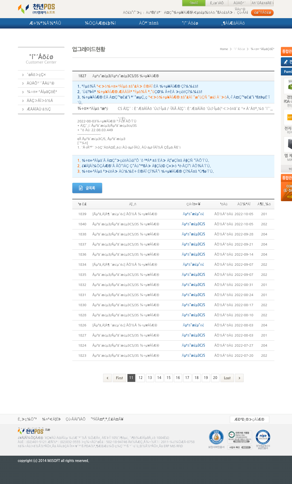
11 (131, 378)
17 (187, 378)
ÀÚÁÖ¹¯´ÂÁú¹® (239, 4)
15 (169, 378)
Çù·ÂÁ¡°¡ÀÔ (76, 419)
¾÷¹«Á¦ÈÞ (51, 419)
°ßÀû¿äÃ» (224, 12)
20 (215, 378)
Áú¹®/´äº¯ (154, 12)
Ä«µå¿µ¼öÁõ (203, 12)
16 (178, 378)
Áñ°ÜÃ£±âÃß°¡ (262, 3)
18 (197, 378)
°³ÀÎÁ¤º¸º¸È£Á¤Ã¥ (107, 419)
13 (150, 378)
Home (224, 49)
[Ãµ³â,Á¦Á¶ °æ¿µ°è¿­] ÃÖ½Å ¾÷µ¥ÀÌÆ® (124, 214)
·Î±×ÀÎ (193, 3)
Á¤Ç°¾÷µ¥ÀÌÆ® (177, 12)
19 (206, 378)
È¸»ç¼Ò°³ (27, 419)
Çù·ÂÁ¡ (242, 12)
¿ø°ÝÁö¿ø (262, 12)
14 (159, 378)
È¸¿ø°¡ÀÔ (217, 3)
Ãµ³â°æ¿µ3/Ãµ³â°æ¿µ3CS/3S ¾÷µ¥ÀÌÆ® (125, 224)
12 (141, 378)
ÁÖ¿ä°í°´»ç (132, 12)
